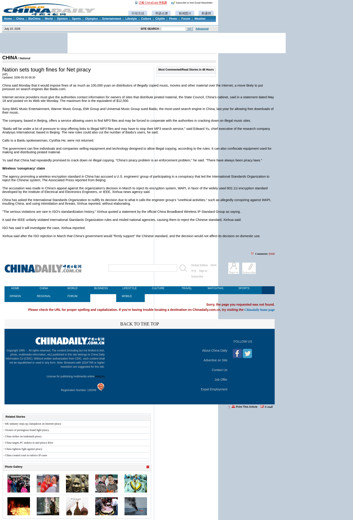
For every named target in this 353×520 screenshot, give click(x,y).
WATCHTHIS (215, 288)
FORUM (72, 296)
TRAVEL (187, 288)
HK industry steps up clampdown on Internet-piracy (33, 423)
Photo (173, 18)
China (20, 18)
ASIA (213, 265)
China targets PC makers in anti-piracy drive (29, 442)
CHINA (10, 57)
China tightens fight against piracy (23, 449)
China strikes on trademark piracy (23, 436)
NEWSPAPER (101, 296)
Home (8, 18)
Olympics (91, 18)
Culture (146, 18)
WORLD (72, 288)
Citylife (160, 18)
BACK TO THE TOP (139, 323)
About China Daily (214, 350)
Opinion (62, 18)
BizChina (34, 18)
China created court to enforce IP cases (26, 455)
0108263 (100, 376)
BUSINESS (101, 288)
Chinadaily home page (259, 310)
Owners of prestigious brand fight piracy (27, 430)
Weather (200, 18)
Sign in (203, 271)
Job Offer (221, 379)
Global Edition (199, 265)
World (49, 18)
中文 (194, 271)
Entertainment (111, 18)
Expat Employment (214, 389)
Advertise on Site (215, 360)
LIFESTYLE (129, 288)
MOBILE (127, 296)
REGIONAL (44, 296)
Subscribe (197, 276)
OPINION (15, 296)
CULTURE (158, 288)
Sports (76, 18)
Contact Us (219, 370)
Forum (185, 18)
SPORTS (243, 288)
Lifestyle (131, 18)
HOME (15, 288)
